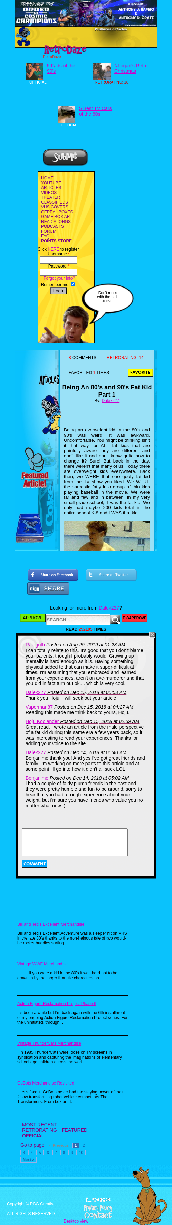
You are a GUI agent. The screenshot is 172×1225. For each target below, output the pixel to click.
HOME (47, 178)
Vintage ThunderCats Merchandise (49, 1043)
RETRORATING (39, 1130)
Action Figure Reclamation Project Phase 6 (56, 1003)
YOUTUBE (51, 183)
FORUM (48, 231)
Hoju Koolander (42, 721)
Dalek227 (110, 400)
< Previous (59, 1145)
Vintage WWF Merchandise (42, 964)
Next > (28, 1160)
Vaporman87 (39, 707)
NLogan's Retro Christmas (131, 68)
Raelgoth (35, 645)
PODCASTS (52, 226)
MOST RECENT (39, 1124)
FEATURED (74, 1130)
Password (58, 266)
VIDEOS (49, 192)
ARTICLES (51, 187)
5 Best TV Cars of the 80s (95, 111)
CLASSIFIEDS (54, 202)
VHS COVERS (54, 207)
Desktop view (76, 1221)
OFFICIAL (33, 1135)
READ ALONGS (56, 221)
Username (58, 254)
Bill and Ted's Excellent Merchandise (50, 924)
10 (81, 1152)
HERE (53, 249)
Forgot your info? (58, 278)
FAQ (45, 236)
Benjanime (37, 778)
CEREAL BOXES (57, 212)
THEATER (50, 197)
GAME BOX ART (56, 216)
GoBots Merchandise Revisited (45, 1083)
